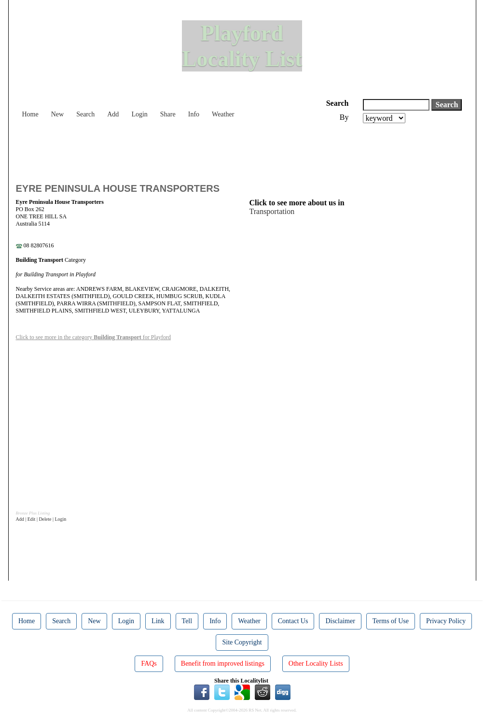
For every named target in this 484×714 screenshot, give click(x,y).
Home (30, 114)
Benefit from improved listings (222, 663)
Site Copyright (242, 642)
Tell (187, 621)
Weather (223, 114)
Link (158, 621)
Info (193, 114)
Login (139, 114)
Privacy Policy (446, 621)
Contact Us (293, 621)
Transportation (272, 211)
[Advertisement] (191, 149)
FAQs (148, 663)
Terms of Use (391, 621)
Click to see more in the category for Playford (93, 337)
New (57, 114)
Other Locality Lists (316, 663)
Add (113, 114)
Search (85, 114)
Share (168, 114)
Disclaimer (340, 621)
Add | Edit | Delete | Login (41, 519)
